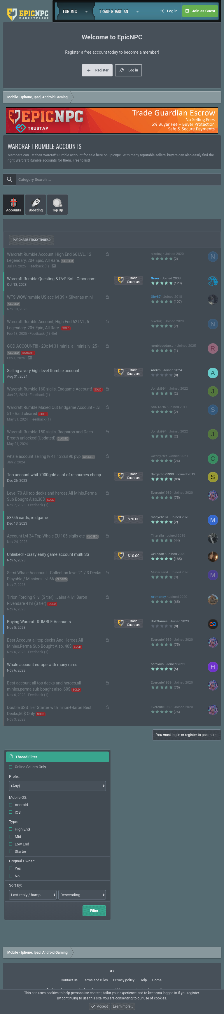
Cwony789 (159, 456)
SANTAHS (158, 407)
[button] (88, 11)
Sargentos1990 (162, 474)
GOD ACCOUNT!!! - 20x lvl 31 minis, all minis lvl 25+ (53, 346)
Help (143, 980)
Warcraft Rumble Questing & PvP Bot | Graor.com (51, 278)
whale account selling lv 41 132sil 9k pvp (44, 456)
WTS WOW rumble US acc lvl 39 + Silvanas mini (50, 297)
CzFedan (157, 554)
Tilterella (157, 535)
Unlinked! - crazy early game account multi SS (48, 554)
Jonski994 (159, 388)
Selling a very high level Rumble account (43, 370)
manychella (159, 517)
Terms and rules (95, 980)
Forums (70, 11)
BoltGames (159, 621)
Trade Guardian (113, 11)
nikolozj (156, 254)
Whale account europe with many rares (42, 664)
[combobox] (112, 180)
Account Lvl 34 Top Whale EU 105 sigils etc (46, 536)
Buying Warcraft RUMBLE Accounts (39, 621)
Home (156, 980)
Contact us (69, 980)
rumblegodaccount (165, 346)
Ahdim (156, 370)
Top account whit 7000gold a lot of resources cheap (54, 474)
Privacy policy (123, 980)
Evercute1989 (161, 493)
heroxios (157, 664)
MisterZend (159, 572)
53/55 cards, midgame (27, 517)
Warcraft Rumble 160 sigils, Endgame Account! (49, 389)
